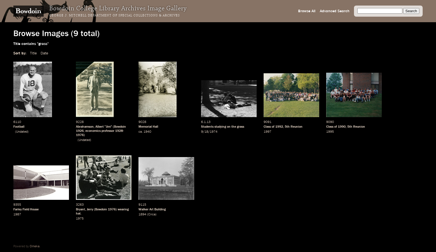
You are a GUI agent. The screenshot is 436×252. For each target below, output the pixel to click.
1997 (267, 131)
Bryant (80, 209)
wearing (123, 209)
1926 (80, 131)
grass (240, 126)
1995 (330, 131)
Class (267, 126)
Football (18, 126)
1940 (147, 131)
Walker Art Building (152, 209)
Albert (99, 126)
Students (207, 126)
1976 (112, 209)
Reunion (297, 126)
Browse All (306, 11)
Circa (151, 214)
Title (33, 53)
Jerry (90, 209)
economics (93, 131)
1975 (80, 218)
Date (44, 53)
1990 (342, 126)
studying (220, 126)
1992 (279, 126)
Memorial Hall (148, 126)
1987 (17, 214)
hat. (78, 213)
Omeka (34, 246)
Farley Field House (26, 209)
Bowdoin (120, 126)
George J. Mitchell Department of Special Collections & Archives (114, 15)
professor (107, 131)
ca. (140, 131)
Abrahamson (85, 126)
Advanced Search (335, 11)
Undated (22, 131)
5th (287, 126)
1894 (142, 214)
